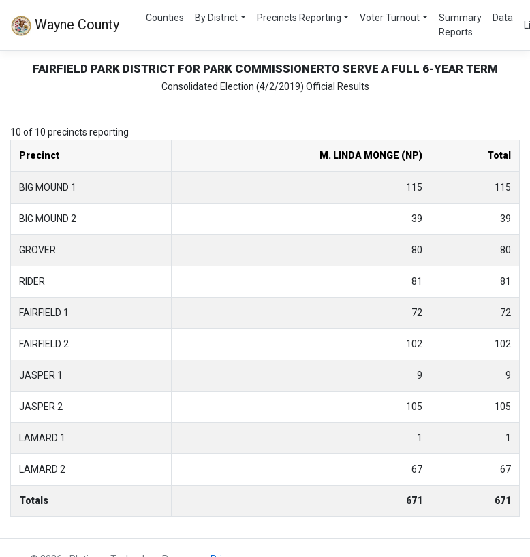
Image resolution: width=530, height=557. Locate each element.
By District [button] (216, 17)
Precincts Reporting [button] (299, 17)
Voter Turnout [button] (390, 17)
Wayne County (65, 26)
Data (503, 17)
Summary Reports (460, 24)
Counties (165, 17)
